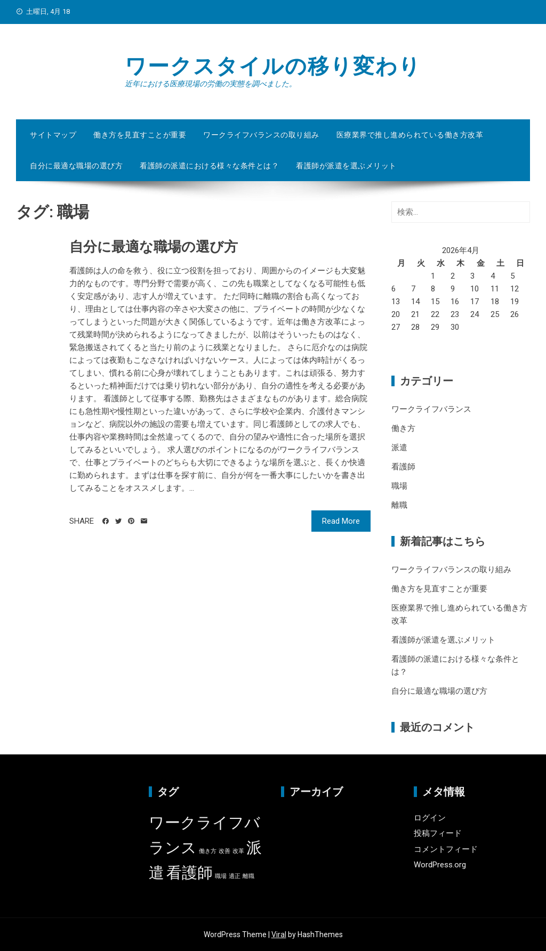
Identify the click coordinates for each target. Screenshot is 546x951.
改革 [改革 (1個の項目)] (238, 851)
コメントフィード (446, 849)
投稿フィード (438, 833)
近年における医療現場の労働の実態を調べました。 (210, 83)
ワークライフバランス (431, 409)
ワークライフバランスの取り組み (261, 135)
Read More (341, 521)
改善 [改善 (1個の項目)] (224, 851)
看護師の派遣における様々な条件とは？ (209, 165)
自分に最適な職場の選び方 (76, 165)
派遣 (399, 447)
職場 (399, 486)
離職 (399, 505)
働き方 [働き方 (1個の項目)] (207, 851)
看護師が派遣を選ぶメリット (346, 165)
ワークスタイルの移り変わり (273, 66)
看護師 (403, 467)
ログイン (430, 818)
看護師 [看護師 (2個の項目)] (189, 873)
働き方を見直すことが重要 (139, 135)
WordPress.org (440, 864)
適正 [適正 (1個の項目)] (234, 876)
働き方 (403, 428)
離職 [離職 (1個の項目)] (248, 876)
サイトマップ (53, 135)
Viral (278, 934)
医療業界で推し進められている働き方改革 (410, 135)
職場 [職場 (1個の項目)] (221, 876)
